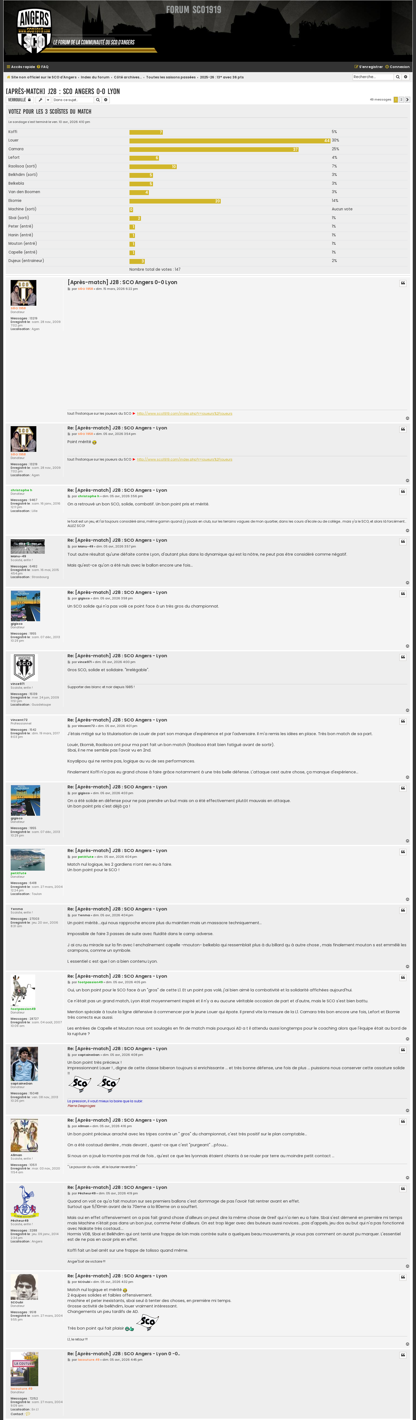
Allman (16, 1155)
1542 (32, 730)
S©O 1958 (18, 308)
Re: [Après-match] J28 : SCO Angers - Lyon (117, 428)
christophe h (21, 490)
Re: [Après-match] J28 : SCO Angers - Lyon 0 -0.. (123, 1354)
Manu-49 (18, 556)
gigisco (17, 624)
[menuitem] (42, 67)
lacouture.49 (21, 1388)
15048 (34, 1093)
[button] (407, 100)
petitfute (18, 873)
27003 (34, 919)
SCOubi (17, 1302)
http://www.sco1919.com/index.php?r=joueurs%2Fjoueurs (184, 413)
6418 (33, 883)
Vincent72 (19, 720)
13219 (33, 318)
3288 (33, 1230)
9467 (33, 500)
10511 (33, 1165)
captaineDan (22, 1083)
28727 (34, 1019)
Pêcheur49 (19, 1220)
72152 (33, 1398)
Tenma (17, 909)
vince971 (18, 684)
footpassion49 (23, 1009)
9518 (32, 1312)
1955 (32, 633)
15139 (33, 694)
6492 (33, 566)
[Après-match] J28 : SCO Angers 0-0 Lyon (63, 91)
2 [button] (401, 99)
